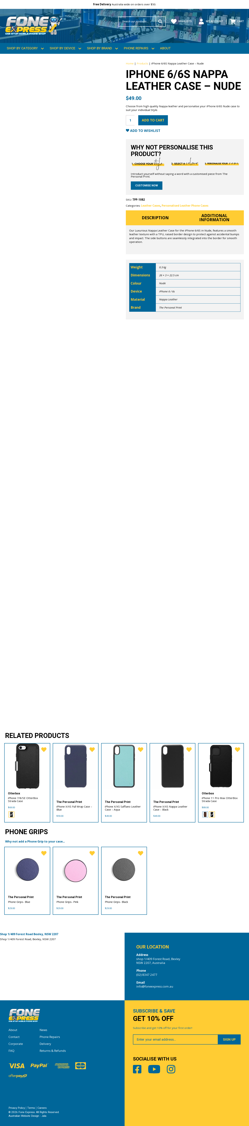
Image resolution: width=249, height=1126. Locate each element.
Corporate (16, 1044)
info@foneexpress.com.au (154, 986)
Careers (42, 1108)
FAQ (11, 1050)
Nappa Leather (168, 299)
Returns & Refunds (53, 1050)
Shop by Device (62, 47)
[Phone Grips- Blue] (27, 869)
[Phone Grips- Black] (124, 869)
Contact (14, 1036)
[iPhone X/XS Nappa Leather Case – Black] (172, 765)
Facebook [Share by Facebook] (137, 1069)
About (165, 47)
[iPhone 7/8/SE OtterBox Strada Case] (27, 765)
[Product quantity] (130, 120)
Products (142, 63)
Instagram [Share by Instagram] (171, 1069)
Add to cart (153, 120)
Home (130, 63)
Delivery (45, 1044)
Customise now (146, 185)
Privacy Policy (17, 1108)
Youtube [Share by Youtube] (154, 1069)
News (43, 1029)
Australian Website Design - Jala (27, 1115)
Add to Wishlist (144, 130)
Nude (162, 283)
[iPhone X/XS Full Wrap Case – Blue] (75, 765)
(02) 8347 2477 (146, 974)
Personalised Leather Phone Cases (185, 205)
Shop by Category (22, 47)
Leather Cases (150, 205)
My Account (210, 21)
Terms (31, 1108)
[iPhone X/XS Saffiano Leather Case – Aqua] (124, 765)
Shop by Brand (99, 47)
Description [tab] (155, 217)
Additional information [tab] (214, 217)
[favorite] (43, 749)
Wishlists (181, 21)
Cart (237, 21)
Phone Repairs (136, 47)
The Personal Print (170, 307)
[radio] (11, 814)
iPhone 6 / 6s (167, 291)
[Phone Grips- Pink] (75, 869)
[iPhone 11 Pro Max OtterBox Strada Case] (221, 765)
